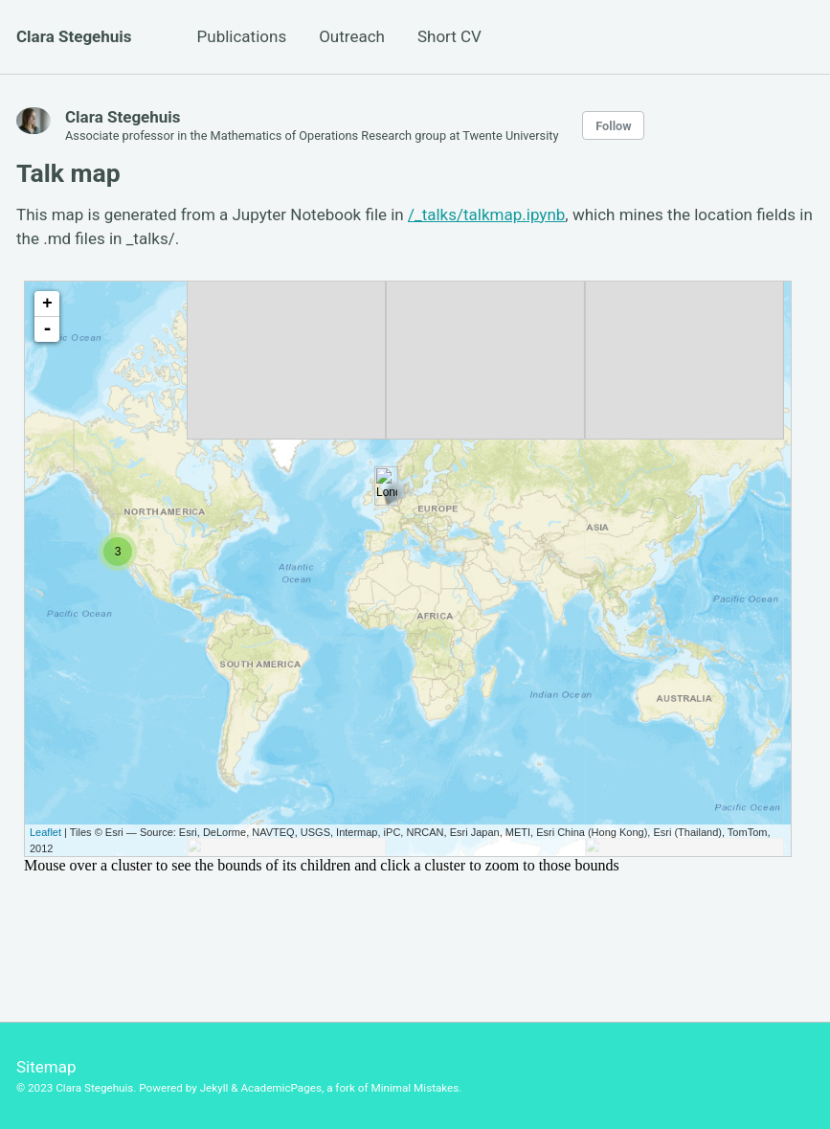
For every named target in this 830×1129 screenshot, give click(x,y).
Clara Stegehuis (74, 36)
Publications (242, 36)
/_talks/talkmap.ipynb (486, 214)
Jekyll (214, 1088)
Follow (613, 126)
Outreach (352, 36)
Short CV (449, 36)
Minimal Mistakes (414, 1088)
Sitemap (46, 1066)
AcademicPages (280, 1088)
